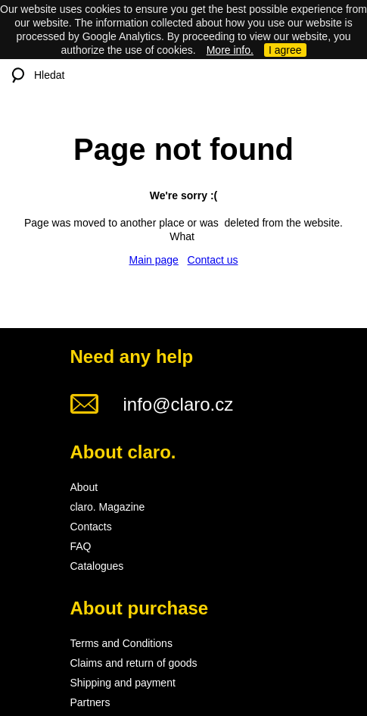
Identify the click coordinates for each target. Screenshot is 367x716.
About (84, 487)
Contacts (91, 527)
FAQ (81, 546)
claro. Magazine (107, 507)
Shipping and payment (123, 683)
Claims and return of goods (133, 663)
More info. (230, 50)
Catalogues (97, 566)
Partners (90, 702)
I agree (285, 50)
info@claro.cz (178, 404)
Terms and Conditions (121, 643)
